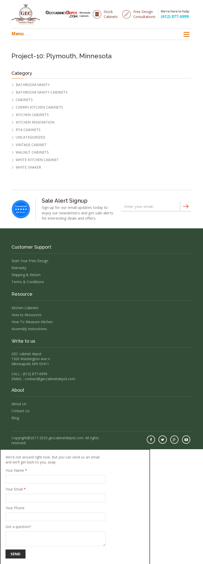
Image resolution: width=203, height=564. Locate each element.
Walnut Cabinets (32, 152)
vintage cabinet (31, 144)
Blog (15, 417)
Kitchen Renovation (35, 122)
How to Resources (27, 314)
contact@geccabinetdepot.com (50, 378)
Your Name (56, 475)
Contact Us (21, 410)
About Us (19, 403)
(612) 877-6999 (175, 16)
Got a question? (56, 535)
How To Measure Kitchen (32, 321)
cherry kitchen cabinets (39, 107)
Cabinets (24, 99)
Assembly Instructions (29, 328)
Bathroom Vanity (33, 84)
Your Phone (56, 513)
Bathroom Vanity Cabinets (42, 92)
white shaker (28, 167)
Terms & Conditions (28, 281)
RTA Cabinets (28, 129)
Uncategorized (30, 137)
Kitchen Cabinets (32, 114)
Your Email (56, 494)
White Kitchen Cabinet (37, 159)
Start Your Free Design (30, 260)
